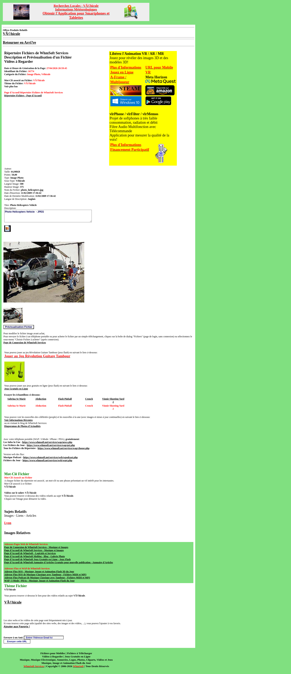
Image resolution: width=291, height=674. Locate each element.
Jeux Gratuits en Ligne (16, 388)
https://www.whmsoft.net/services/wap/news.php (47, 442)
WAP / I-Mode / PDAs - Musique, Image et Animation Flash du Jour (39, 580)
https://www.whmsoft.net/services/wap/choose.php (63, 448)
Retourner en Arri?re (19, 42)
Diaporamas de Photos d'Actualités (22, 426)
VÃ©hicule (12, 602)
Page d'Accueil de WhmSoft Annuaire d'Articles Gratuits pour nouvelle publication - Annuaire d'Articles (58, 562)
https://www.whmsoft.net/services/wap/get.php (51, 445)
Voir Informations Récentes (18, 420)
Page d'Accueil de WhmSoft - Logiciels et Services (30, 553)
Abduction (40, 398)
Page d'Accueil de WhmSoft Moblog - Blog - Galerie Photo (34, 556)
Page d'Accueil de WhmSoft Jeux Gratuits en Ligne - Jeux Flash (37, 559)
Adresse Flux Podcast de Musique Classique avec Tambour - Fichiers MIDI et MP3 (47, 577)
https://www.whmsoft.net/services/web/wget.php (47, 460)
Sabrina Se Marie (16, 398)
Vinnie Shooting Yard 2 (113, 400)
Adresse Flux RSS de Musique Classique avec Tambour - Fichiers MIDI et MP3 (45, 574)
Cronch (89, 398)
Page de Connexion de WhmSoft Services (24, 342)
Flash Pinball (65, 398)
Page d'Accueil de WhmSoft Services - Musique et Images (34, 550)
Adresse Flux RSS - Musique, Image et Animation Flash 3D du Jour (39, 571)
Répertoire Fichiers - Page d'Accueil (23, 95)
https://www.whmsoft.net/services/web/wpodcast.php (50, 457)
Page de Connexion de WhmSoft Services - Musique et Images (36, 547)
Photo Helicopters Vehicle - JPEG (48, 216)
